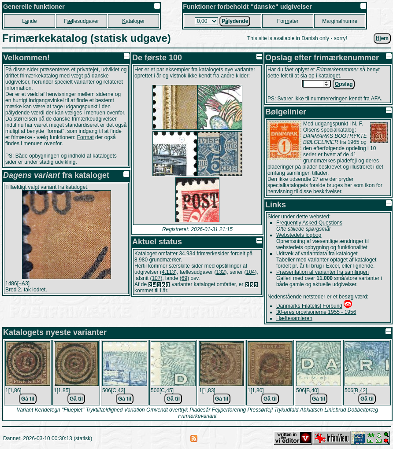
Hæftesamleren (294, 318)
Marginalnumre (339, 21)
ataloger (133, 21)
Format (85, 137)
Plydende (235, 21)
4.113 (168, 272)
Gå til (27, 399)
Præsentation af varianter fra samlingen (322, 272)
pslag (344, 84)
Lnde (29, 21)
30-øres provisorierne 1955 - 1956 (316, 312)
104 (250, 272)
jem (382, 38)
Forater (288, 21)
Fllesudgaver (81, 21)
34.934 (187, 253)
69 (184, 278)
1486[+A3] (17, 283)
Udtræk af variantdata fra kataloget (317, 253)
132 (220, 272)
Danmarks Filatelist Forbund (309, 306)
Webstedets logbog (299, 235)
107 (156, 278)
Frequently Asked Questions (309, 223)
